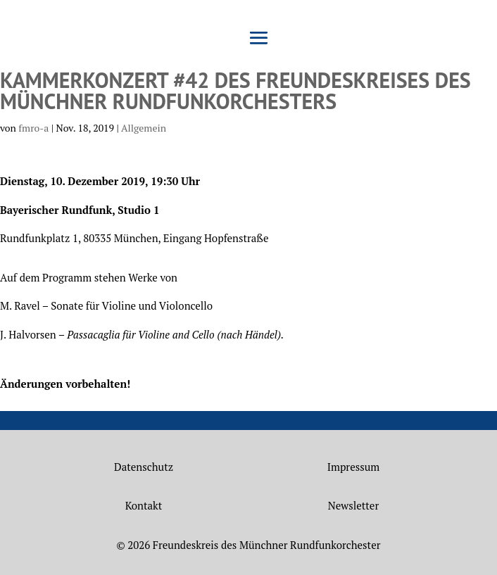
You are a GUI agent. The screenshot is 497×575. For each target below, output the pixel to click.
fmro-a (33, 127)
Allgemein (143, 127)
